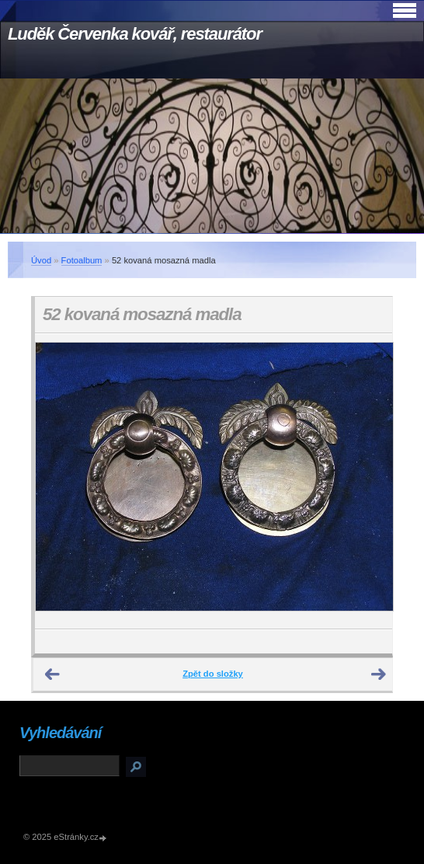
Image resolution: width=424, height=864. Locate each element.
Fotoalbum (82, 260)
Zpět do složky (212, 673)
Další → (379, 674)
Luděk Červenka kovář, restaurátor (135, 34)
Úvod (41, 260)
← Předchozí (52, 674)
